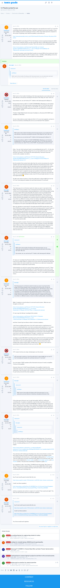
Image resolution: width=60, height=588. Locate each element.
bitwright (11, 65)
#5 (53, 236)
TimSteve (12, 551)
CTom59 (8, 550)
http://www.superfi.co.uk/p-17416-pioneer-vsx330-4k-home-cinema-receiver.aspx (33, 480)
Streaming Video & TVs (22, 557)
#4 (53, 185)
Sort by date (46, 88)
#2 (53, 93)
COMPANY (29, 577)
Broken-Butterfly (10, 543)
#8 (53, 377)
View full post (13, 83)
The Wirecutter (50, 457)
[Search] (58, 2)
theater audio (30, 460)
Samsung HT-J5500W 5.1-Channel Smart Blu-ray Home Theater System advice (32, 549)
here (46, 461)
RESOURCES (29, 581)
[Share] (55, 26)
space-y (8, 536)
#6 (53, 279)
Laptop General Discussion (30, 543)
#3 (53, 126)
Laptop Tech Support (22, 536)
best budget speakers (43, 460)
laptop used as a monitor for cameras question (23, 562)
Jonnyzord (4, 10)
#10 (53, 474)
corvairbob (8, 564)
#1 (57, 26)
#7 (53, 349)
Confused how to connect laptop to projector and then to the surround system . (33, 555)
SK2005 (8, 557)
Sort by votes (54, 88)
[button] (2, 2)
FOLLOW (29, 586)
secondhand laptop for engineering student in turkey (25, 535)
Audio (18, 550)
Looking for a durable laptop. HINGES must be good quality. (27, 542)
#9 (53, 415)
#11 (53, 498)
